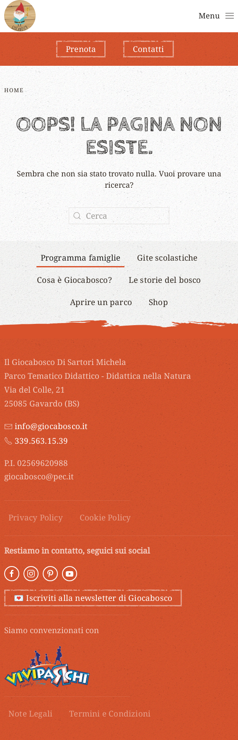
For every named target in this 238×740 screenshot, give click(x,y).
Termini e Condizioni (109, 713)
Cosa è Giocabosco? (74, 279)
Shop (158, 302)
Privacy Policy (35, 517)
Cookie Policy (105, 517)
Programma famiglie (81, 257)
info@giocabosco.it (51, 426)
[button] (216, 16)
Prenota (81, 49)
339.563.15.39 (41, 440)
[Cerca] (119, 215)
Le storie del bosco (165, 279)
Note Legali (30, 713)
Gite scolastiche (167, 257)
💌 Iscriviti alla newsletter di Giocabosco (93, 598)
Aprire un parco (101, 302)
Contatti (148, 49)
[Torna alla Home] (20, 15)
